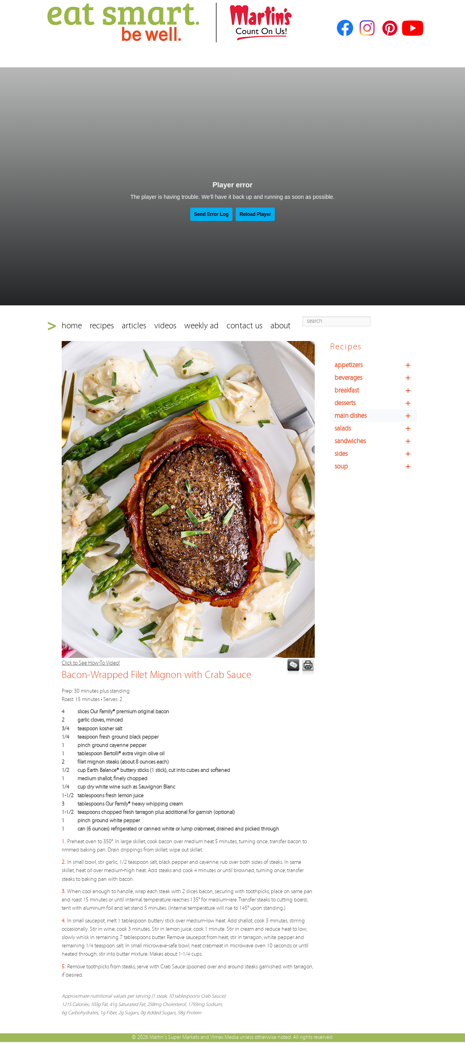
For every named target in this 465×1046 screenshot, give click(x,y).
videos (165, 326)
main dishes (376, 416)
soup (376, 466)
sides (376, 454)
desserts (376, 403)
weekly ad (201, 326)
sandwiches (376, 441)
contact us (245, 326)
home (72, 326)
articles (134, 326)
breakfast (376, 390)
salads (376, 428)
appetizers (376, 365)
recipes (102, 326)
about (280, 326)
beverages (376, 378)
